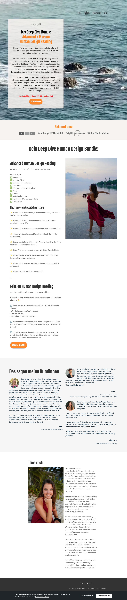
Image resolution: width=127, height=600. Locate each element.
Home (79, 13)
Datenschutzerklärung (42, 597)
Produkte (87, 13)
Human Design (97, 13)
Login (105, 13)
